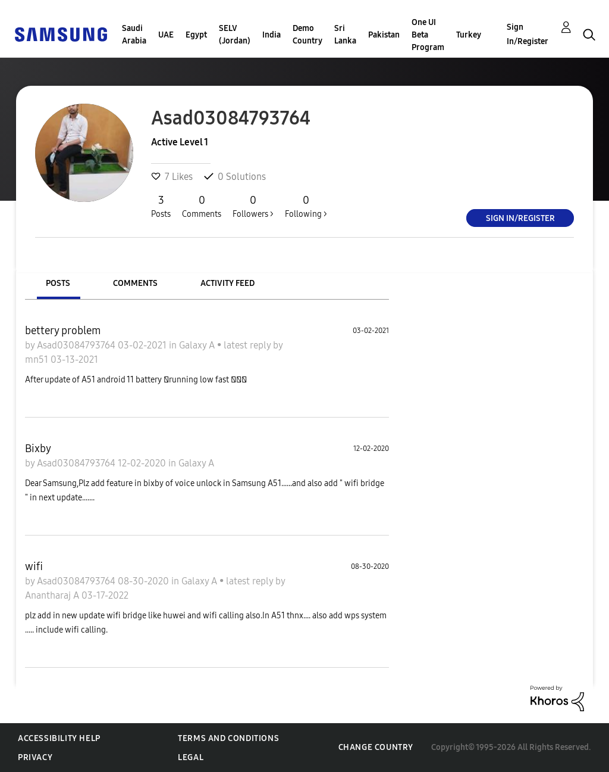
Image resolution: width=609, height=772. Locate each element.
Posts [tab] (58, 283)
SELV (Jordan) (234, 34)
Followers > (253, 206)
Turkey (468, 35)
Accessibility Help (59, 738)
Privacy (35, 757)
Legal (190, 757)
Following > (306, 206)
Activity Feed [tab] (227, 283)
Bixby (38, 448)
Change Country (375, 747)
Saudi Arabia (134, 34)
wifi (34, 566)
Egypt (196, 35)
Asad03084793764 (77, 345)
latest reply (248, 345)
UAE (166, 35)
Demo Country (307, 34)
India (271, 35)
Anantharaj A (53, 595)
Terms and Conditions (228, 738)
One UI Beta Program (428, 34)
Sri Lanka (345, 34)
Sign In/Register (527, 34)
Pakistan (384, 35)
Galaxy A (198, 345)
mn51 (38, 359)
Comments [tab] (135, 283)
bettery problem (63, 330)
